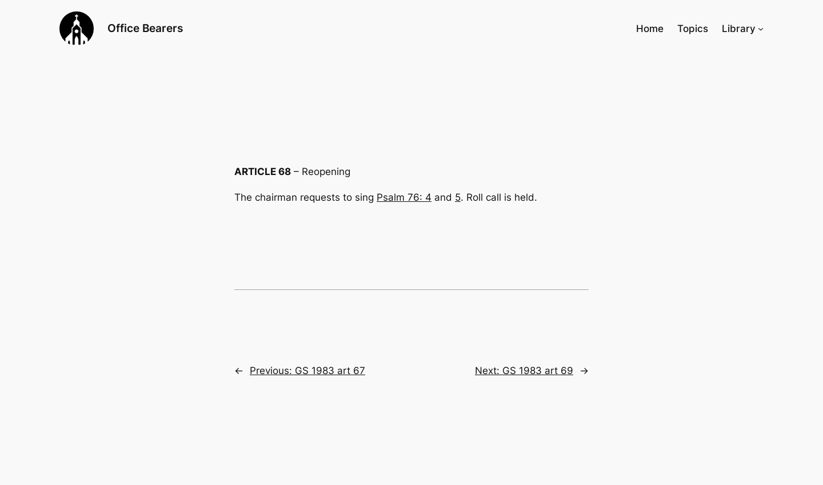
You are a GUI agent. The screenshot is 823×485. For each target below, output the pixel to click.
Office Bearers (145, 28)
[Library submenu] (761, 28)
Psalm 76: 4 (404, 197)
